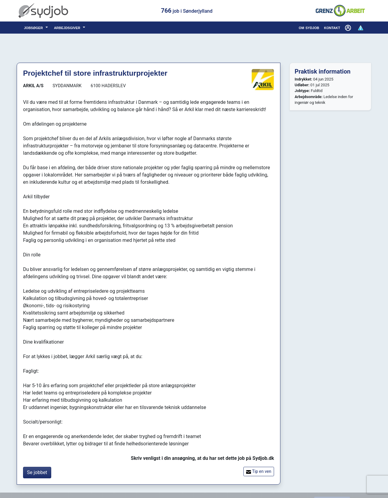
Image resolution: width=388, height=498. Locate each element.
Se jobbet (37, 472)
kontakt (332, 27)
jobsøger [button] (34, 27)
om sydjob (309, 27)
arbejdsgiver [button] (68, 27)
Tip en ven (258, 471)
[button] (349, 27)
